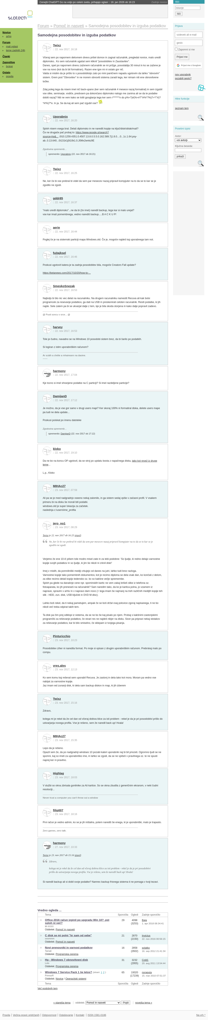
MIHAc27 (59, 486)
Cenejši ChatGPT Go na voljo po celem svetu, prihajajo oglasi (87, 2)
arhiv (9, 36)
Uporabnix (60, 116)
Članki (6, 56)
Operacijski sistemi (75, 978)
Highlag (58, 773)
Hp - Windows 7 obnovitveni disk (66, 959)
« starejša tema (61, 1002)
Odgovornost (49, 1015)
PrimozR (49, 975)
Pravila (6, 1015)
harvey (58, 327)
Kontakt (80, 1015)
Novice (6, 32)
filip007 (58, 810)
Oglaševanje (66, 1015)
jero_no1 (59, 523)
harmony (59, 371)
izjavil (78, 535)
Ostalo (6, 72)
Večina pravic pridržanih (26, 1015)
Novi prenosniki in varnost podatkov (68, 947)
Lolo (47, 963)
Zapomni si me (185, 49)
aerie (56, 227)
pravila (9, 76)
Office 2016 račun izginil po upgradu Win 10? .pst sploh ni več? (77, 921)
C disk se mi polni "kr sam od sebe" (68, 935)
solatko (146, 947)
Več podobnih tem (48, 988)
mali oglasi (12, 46)
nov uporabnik (183, 74)
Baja (144, 920)
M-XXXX (49, 926)
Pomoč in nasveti (65, 929)
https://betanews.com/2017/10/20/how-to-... (67, 272)
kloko (57, 448)
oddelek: (97, 1002)
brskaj (9, 66)
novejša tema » (143, 1002)
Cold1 (145, 960)
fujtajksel (59, 253)
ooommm (49, 938)
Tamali (48, 951)
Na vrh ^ (200, 1015)
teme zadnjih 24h (15, 50)
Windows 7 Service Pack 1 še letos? (68, 972)
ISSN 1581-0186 (97, 1015)
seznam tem (181, 108)
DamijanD (60, 396)
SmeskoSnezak (64, 286)
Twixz (57, 45)
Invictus (146, 935)
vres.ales (59, 665)
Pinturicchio (61, 636)
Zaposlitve (8, 62)
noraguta (147, 972)
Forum (6, 42)
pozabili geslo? (183, 78)
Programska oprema (67, 954)
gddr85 (58, 198)
